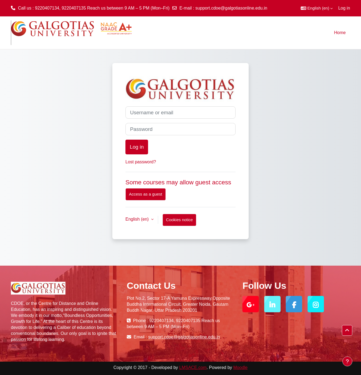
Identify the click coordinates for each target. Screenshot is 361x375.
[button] (316, 8)
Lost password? (140, 162)
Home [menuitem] (340, 32)
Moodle (240, 367)
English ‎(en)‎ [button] (137, 219)
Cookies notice (179, 219)
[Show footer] (347, 361)
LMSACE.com (192, 367)
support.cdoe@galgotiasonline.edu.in (231, 8)
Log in (344, 8)
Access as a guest (145, 194)
